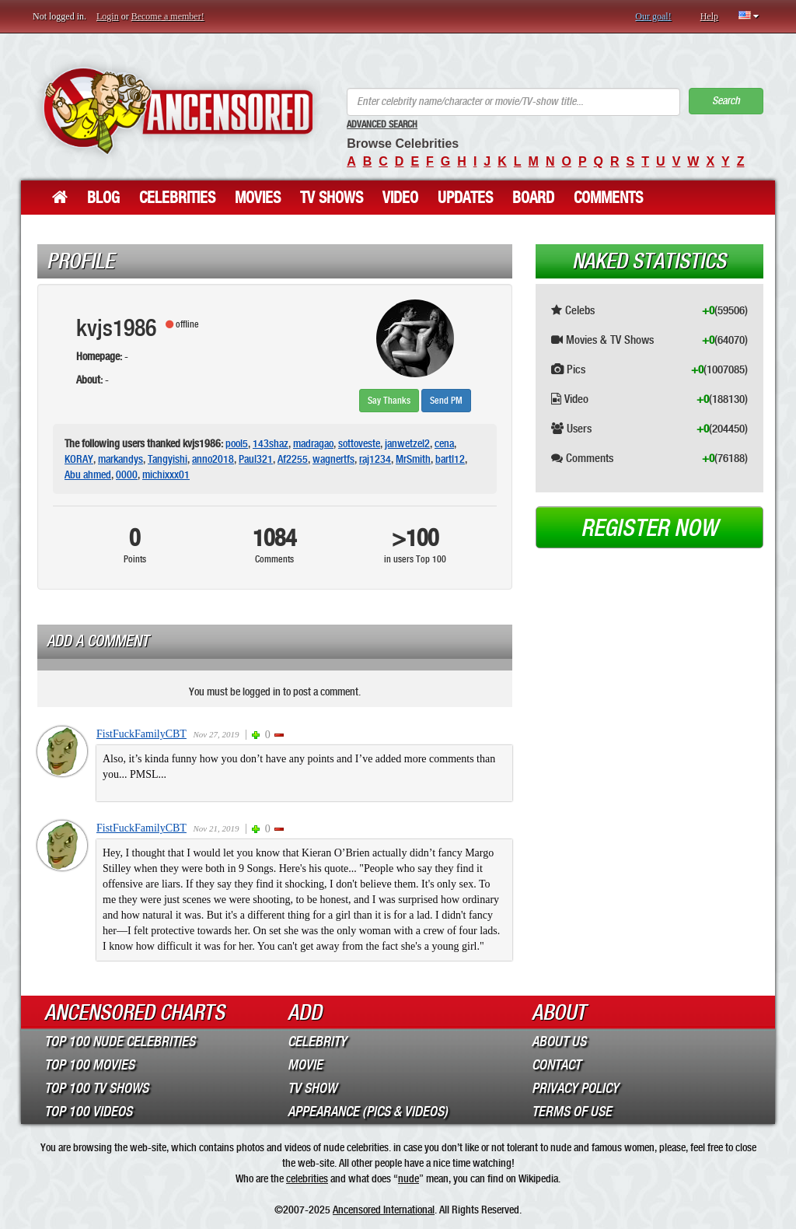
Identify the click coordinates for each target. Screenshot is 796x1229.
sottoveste (359, 443)
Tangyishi (167, 459)
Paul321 (256, 459)
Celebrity (317, 1041)
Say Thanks (389, 400)
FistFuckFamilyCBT (141, 734)
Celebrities (177, 197)
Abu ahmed (88, 474)
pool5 (236, 443)
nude (408, 1178)
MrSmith (413, 459)
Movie (305, 1064)
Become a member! (167, 16)
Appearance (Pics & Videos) (368, 1111)
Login (107, 16)
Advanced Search (382, 124)
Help (709, 16)
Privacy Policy (575, 1088)
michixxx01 (166, 474)
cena (444, 443)
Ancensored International (384, 1209)
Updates (465, 197)
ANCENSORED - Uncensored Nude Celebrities (178, 110)
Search (726, 100)
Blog (103, 197)
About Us (559, 1041)
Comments (608, 197)
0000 (127, 474)
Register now (649, 528)
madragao (313, 443)
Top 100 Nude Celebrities (119, 1041)
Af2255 (293, 459)
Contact (556, 1064)
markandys (120, 459)
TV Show (312, 1088)
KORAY (79, 459)
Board (533, 197)
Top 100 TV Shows (96, 1088)
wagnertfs (333, 459)
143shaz (270, 443)
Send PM (446, 400)
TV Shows (331, 197)
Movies (258, 197)
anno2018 (213, 459)
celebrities (307, 1178)
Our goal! (653, 16)
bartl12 (450, 459)
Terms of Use (572, 1111)
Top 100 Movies (89, 1064)
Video (400, 197)
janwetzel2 (407, 443)
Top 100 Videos (88, 1111)
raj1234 (375, 459)
